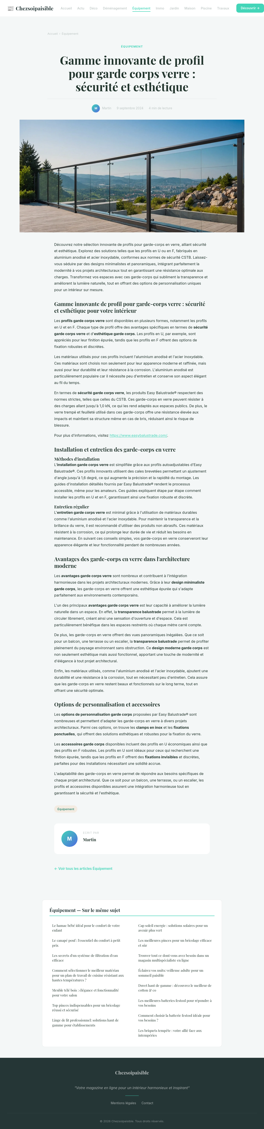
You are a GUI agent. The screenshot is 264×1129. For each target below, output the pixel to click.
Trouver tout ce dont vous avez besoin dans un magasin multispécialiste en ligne (173, 957)
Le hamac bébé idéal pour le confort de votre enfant (86, 927)
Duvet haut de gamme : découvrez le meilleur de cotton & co (175, 987)
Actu (80, 8)
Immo (160, 8)
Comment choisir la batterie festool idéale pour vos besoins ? (174, 1017)
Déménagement (115, 8)
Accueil (66, 8)
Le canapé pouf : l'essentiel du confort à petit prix (86, 942)
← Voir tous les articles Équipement (83, 868)
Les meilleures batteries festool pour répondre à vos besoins (175, 1003)
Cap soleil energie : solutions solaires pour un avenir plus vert (173, 927)
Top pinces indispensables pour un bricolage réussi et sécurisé (86, 1007)
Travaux (223, 8)
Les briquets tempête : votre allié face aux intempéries (170, 1033)
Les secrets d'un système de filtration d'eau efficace (85, 957)
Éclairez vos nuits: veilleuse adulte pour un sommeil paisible (170, 972)
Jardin (174, 8)
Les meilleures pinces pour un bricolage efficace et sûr (175, 942)
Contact (147, 1103)
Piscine (206, 8)
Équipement (141, 8)
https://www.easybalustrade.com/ (138, 435)
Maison (189, 8)
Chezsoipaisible (30, 8)
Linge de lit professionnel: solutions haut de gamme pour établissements (85, 1022)
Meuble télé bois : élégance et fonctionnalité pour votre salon (85, 992)
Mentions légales (123, 1103)
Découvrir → (250, 8)
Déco (94, 8)
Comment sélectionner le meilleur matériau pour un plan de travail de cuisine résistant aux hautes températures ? (88, 975)
